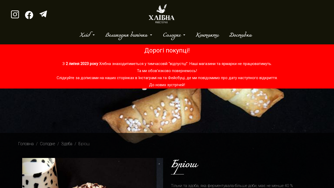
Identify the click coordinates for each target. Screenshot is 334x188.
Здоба (66, 143)
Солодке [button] (172, 35)
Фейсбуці (176, 77)
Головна (26, 143)
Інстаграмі (147, 77)
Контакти (207, 35)
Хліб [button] (86, 35)
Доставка (240, 35)
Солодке (47, 143)
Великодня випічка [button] (127, 35)
